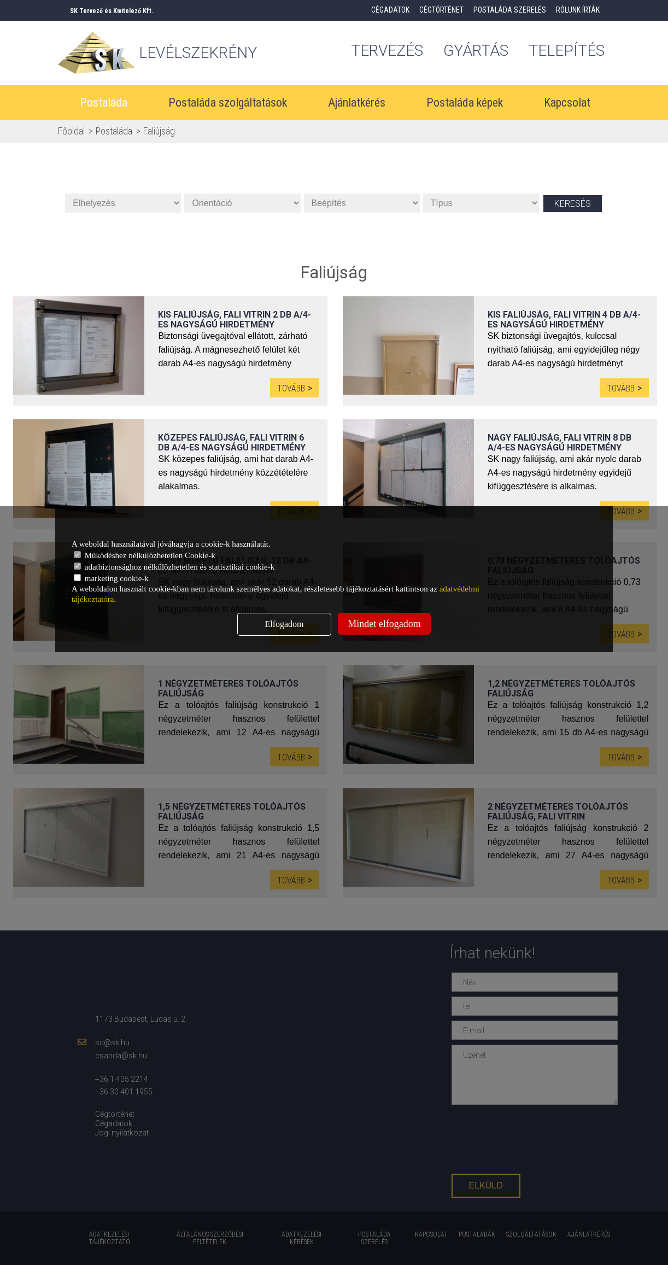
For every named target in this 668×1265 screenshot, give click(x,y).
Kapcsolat (567, 102)
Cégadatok (390, 9)
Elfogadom (284, 624)
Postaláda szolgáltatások (227, 102)
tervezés (387, 51)
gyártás (475, 51)
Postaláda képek (464, 102)
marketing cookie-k (111, 578)
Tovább (291, 388)
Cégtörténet (441, 9)
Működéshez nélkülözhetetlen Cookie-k (144, 555)
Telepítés (567, 51)
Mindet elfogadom (384, 623)
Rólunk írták (578, 9)
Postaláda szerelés (509, 9)
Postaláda (103, 102)
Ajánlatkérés (356, 102)
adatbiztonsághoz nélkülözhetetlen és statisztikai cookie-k (174, 567)
